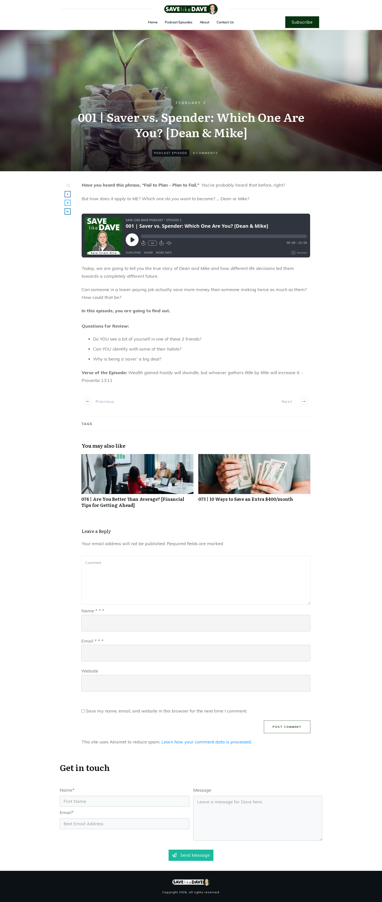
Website (89, 671)
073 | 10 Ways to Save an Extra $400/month (254, 483)
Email (92, 641)
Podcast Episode (170, 153)
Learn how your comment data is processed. (207, 742)
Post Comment (287, 727)
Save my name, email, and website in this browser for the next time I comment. (166, 711)
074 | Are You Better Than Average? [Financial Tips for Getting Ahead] (137, 483)
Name (92, 611)
